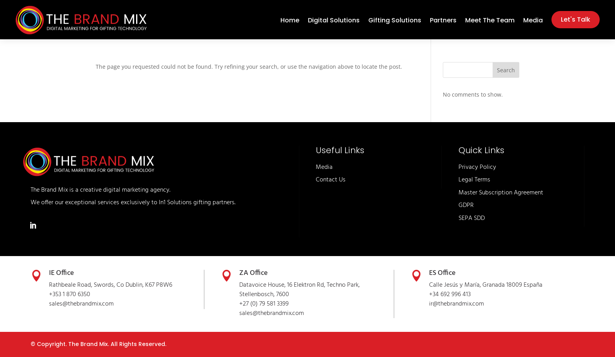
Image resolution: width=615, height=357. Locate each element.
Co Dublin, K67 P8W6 (144, 285)
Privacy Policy (477, 167)
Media (533, 21)
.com (297, 313)
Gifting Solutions (394, 21)
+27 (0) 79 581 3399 (264, 304)
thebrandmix (274, 313)
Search (506, 70)
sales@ (248, 313)
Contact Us (331, 180)
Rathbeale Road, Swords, (82, 285)
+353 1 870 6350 (69, 294)
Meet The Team (490, 21)
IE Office (61, 273)
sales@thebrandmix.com (81, 304)
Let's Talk (575, 19)
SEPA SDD (472, 218)
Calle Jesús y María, (455, 285)
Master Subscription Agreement (501, 193)
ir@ (433, 304)
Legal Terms (474, 180)
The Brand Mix (88, 344)
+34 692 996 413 (450, 294)
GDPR (466, 205)
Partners (443, 21)
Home (289, 21)
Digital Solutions (334, 21)
